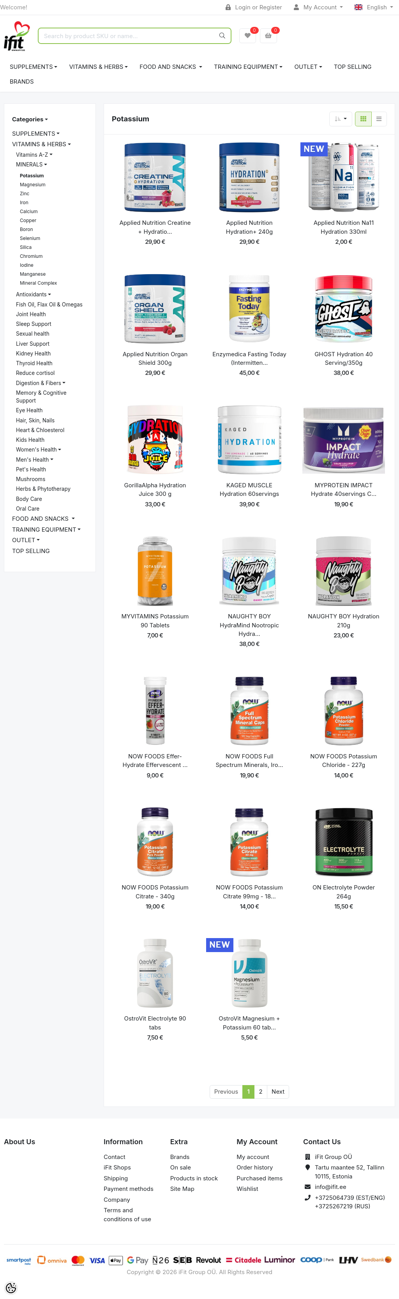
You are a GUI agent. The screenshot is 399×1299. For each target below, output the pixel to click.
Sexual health (32, 334)
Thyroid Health (34, 363)
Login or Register (254, 7)
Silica (26, 247)
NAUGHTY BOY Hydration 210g (343, 621)
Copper (28, 220)
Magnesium (33, 184)
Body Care (29, 499)
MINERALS (29, 164)
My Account (316, 7)
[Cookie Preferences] (11, 1288)
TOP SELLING (353, 66)
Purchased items (259, 1178)
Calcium (29, 211)
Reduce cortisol (35, 373)
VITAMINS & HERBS (96, 66)
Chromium (31, 256)
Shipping (116, 1178)
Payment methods (129, 1188)
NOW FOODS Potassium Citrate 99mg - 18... (249, 892)
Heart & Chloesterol (40, 430)
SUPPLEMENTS (31, 66)
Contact (114, 1157)
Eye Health (29, 410)
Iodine (27, 265)
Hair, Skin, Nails (35, 420)
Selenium (30, 238)
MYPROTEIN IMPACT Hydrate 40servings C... (343, 489)
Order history (255, 1167)
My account (253, 1157)
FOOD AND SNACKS (168, 66)
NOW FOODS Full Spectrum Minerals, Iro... (249, 761)
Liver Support (32, 344)
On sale (180, 1167)
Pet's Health (31, 469)
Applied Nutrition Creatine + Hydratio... (155, 227)
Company (117, 1199)
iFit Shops (117, 1167)
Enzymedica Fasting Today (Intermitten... (249, 358)
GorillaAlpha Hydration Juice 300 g (155, 489)
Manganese (33, 274)
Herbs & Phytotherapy (43, 489)
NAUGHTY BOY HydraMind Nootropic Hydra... (249, 625)
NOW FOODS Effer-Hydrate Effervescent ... (154, 761)
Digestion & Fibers (38, 383)
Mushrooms (30, 479)
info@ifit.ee (330, 1186)
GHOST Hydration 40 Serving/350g (343, 358)
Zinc (24, 193)
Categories (27, 119)
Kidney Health (33, 353)
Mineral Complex (38, 283)
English (371, 7)
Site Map (182, 1188)
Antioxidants (31, 294)
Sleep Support (33, 324)
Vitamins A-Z (32, 155)
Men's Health (32, 460)
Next (278, 1091)
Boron (26, 229)
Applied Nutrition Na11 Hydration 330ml (344, 227)
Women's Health (36, 449)
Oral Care (27, 509)
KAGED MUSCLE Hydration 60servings (249, 489)
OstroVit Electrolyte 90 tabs (155, 1023)
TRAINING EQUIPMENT (246, 66)
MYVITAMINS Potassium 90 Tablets (155, 621)
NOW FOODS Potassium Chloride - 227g (343, 761)
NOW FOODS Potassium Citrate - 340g (155, 892)
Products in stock (194, 1178)
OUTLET (306, 66)
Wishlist (247, 1188)
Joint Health (31, 314)
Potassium (32, 176)
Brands (22, 81)
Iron (24, 202)
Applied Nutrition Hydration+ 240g (249, 227)
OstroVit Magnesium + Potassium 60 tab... (249, 1023)
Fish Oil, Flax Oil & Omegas (49, 304)
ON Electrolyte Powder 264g (343, 892)
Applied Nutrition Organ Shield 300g (155, 358)
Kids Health (30, 440)
